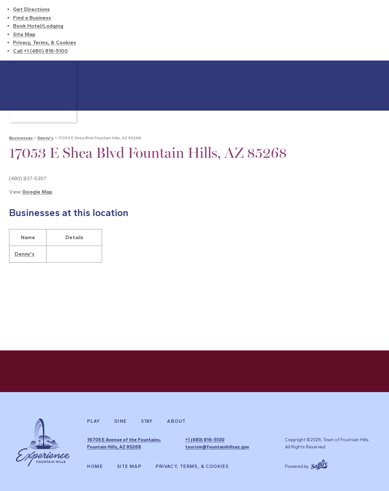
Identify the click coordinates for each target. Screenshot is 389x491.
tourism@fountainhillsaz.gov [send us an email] (217, 447)
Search (373, 68)
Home (95, 466)
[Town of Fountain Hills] (43, 91)
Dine (120, 421)
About (176, 421)
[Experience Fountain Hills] (43, 442)
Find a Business (32, 18)
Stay (147, 421)
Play (93, 421)
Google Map (37, 192)
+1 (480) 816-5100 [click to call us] (204, 440)
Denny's (45, 137)
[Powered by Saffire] (319, 463)
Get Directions (31, 9)
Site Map (24, 34)
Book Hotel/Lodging (38, 26)
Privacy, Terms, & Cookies (44, 42)
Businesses (21, 137)
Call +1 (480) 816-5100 (40, 51)
